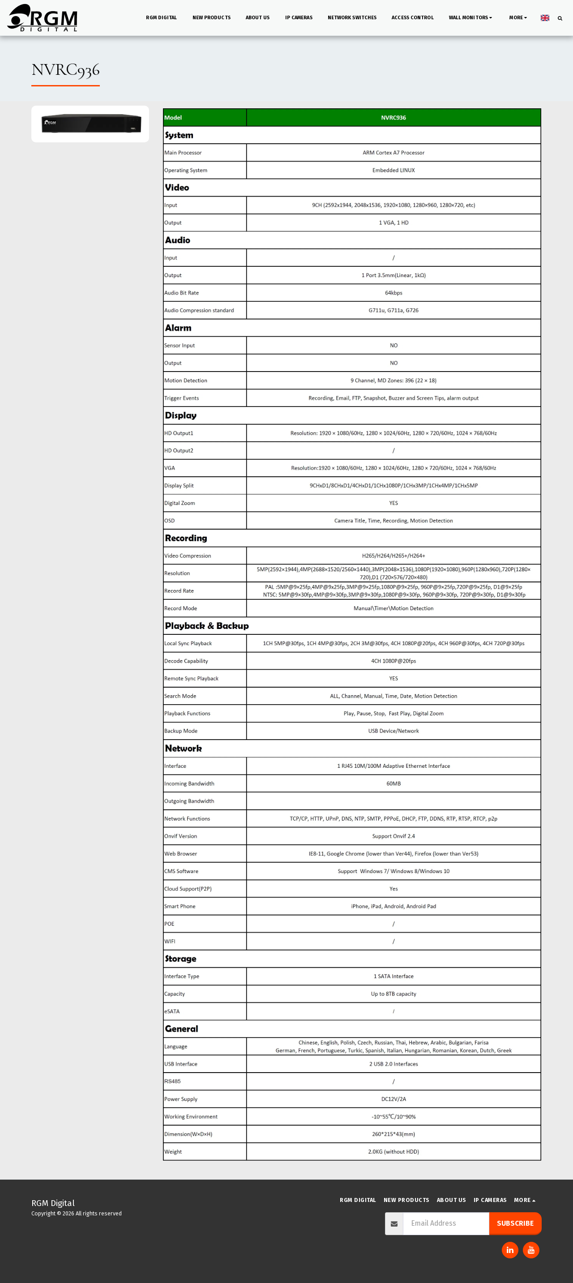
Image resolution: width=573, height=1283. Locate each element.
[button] (472, 18)
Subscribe (515, 1223)
